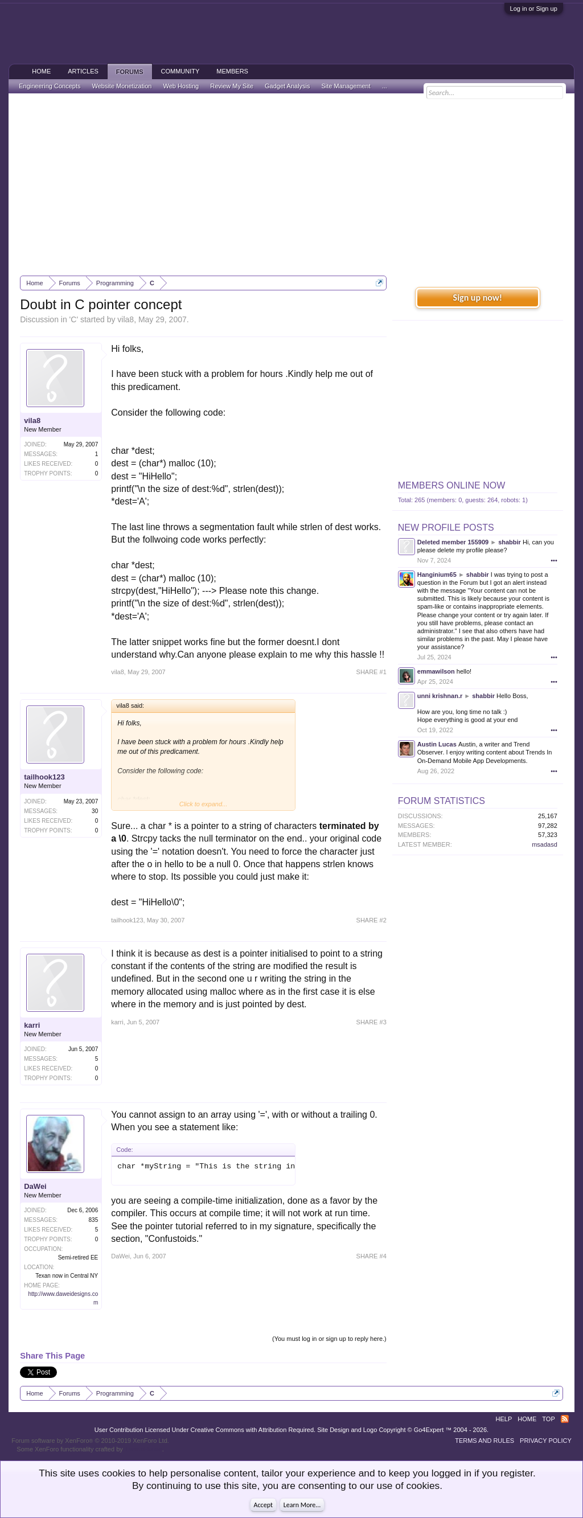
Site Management (346, 86)
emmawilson (436, 671)
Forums (129, 71)
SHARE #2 (371, 920)
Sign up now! (477, 297)
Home (41, 71)
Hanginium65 (437, 574)
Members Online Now (451, 485)
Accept (263, 1505)
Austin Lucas (437, 744)
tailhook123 (44, 777)
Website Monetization (121, 86)
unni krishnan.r (439, 695)
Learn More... (302, 1505)
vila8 (125, 319)
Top (548, 1419)
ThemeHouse (143, 1449)
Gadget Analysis (287, 86)
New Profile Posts (446, 527)
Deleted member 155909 (452, 542)
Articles (83, 71)
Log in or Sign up (533, 8)
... (384, 86)
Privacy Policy (546, 1440)
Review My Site (231, 86)
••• (554, 560)
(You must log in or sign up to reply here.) (329, 1338)
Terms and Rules (484, 1440)
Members (232, 71)
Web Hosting (181, 86)
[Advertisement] (291, 184)
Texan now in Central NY (66, 1276)
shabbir (509, 542)
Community (180, 71)
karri (32, 1025)
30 (95, 811)
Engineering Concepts (49, 86)
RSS (565, 1419)
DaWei (35, 1186)
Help (504, 1419)
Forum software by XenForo (90, 1440)
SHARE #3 (371, 1022)
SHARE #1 (371, 671)
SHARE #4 (371, 1256)
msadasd (544, 844)
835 (93, 1220)
